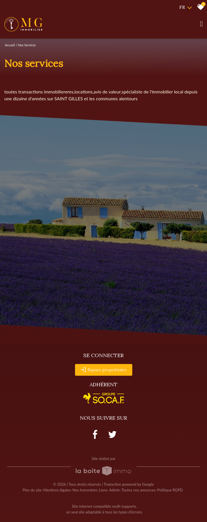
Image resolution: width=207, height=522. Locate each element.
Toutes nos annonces (138, 490)
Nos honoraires (84, 490)
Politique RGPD (170, 490)
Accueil (10, 45)
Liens (103, 490)
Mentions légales (57, 490)
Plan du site (32, 490)
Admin (114, 490)
